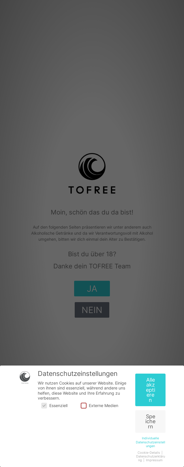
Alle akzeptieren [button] (150, 390)
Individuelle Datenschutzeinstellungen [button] (150, 442)
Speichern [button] (150, 421)
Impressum (154, 460)
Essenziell (54, 405)
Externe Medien (99, 405)
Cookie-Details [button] (149, 453)
